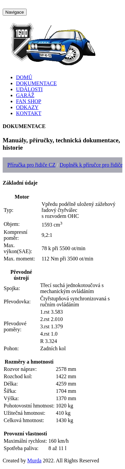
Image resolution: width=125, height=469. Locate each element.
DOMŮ (24, 77)
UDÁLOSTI (29, 89)
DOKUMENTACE (36, 83)
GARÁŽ (25, 95)
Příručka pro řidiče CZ (31, 165)
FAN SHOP (28, 101)
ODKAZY (27, 107)
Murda (34, 460)
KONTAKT (28, 113)
